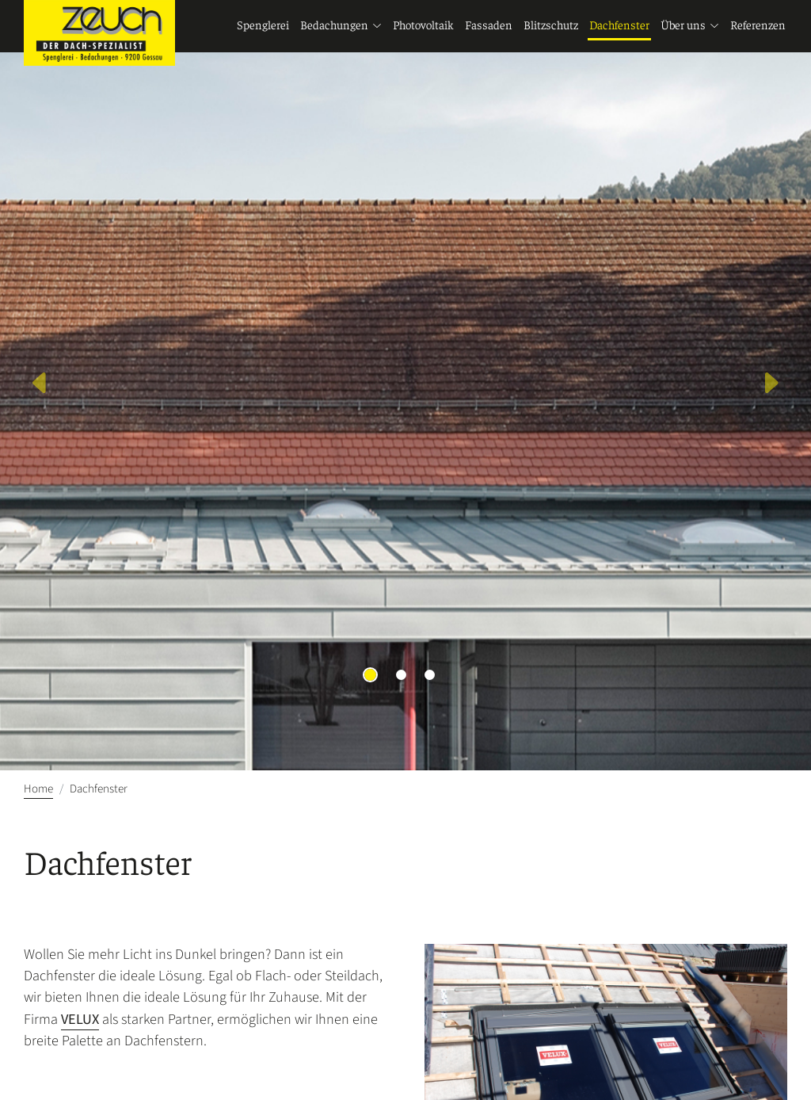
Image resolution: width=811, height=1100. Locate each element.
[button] (40, 385)
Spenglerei (263, 26)
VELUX (80, 1019)
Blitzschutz (551, 26)
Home (38, 789)
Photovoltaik (423, 26)
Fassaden (488, 26)
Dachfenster (619, 26)
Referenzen (758, 26)
